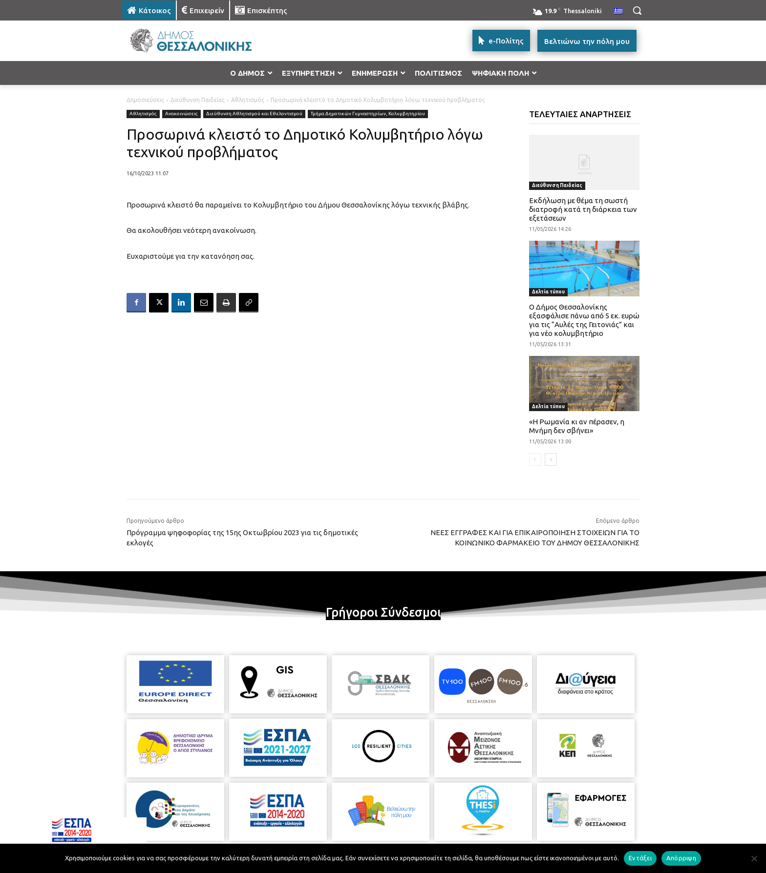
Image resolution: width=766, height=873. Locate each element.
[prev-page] (535, 459)
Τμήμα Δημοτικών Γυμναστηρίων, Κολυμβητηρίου (368, 114)
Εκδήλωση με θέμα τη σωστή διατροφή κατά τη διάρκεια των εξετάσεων (583, 209)
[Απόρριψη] (754, 858)
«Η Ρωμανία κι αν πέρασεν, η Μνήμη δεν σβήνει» (576, 426)
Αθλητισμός (247, 100)
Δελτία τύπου (548, 291)
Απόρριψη (681, 857)
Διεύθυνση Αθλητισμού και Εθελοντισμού (254, 114)
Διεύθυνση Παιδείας (197, 100)
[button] (637, 10)
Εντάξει (640, 857)
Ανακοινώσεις (181, 114)
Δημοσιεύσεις (145, 100)
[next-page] (551, 459)
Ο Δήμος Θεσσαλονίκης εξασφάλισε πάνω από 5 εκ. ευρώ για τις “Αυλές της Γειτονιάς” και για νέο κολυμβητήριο (584, 320)
